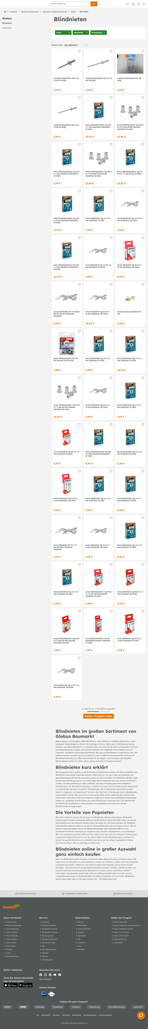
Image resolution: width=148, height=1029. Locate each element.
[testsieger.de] (51, 997)
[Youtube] (55, 977)
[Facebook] (41, 977)
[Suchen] (93, 7)
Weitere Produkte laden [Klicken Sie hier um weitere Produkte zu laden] (98, 723)
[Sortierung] (75, 52)
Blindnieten (7, 31)
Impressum (56, 1018)
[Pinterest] (50, 977)
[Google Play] (25, 987)
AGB (37, 1018)
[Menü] (144, 7)
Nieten (7, 26)
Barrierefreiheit (76, 1018)
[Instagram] (45, 977)
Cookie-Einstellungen (105, 1018)
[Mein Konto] (138, 7)
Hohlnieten (6, 35)
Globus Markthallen (46, 981)
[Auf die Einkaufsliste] (79, 58)
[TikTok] (59, 977)
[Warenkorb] (133, 7)
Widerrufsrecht (45, 1018)
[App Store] (11, 987)
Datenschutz (66, 1018)
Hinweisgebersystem (90, 1018)
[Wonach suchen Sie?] (70, 7)
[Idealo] (44, 997)
